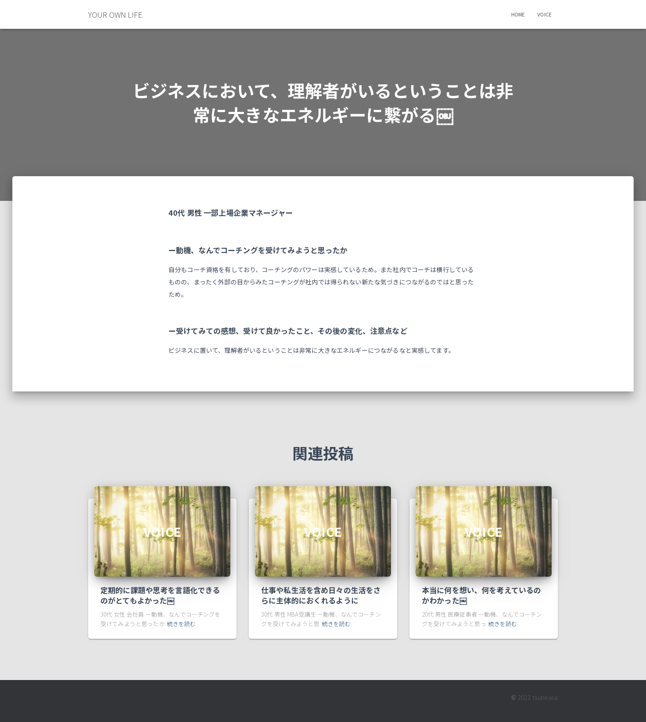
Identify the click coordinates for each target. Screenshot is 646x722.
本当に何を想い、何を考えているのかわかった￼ (481, 595)
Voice (544, 14)
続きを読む (181, 624)
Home (518, 14)
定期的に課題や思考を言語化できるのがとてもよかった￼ (160, 595)
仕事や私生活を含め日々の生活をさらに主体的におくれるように (321, 595)
